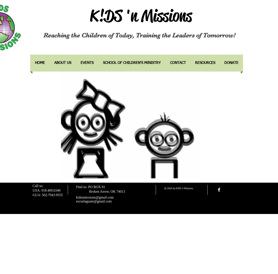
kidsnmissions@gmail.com (95, 197)
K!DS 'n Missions (141, 15)
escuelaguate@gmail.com (94, 201)
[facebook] (219, 189)
